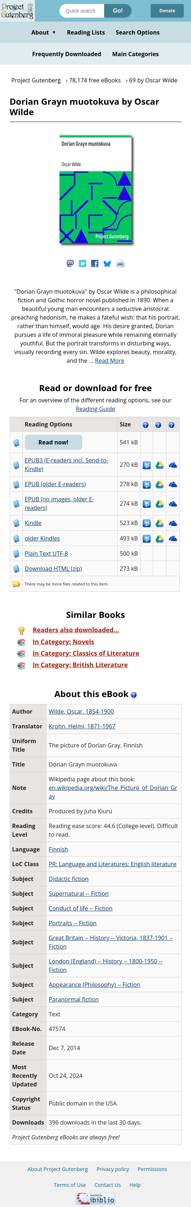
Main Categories (135, 54)
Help (135, 1184)
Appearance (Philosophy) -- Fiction (94, 985)
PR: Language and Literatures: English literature (112, 864)
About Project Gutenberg (57, 1169)
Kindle (33, 523)
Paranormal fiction (74, 999)
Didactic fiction (68, 879)
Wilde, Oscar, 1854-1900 (81, 711)
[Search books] (81, 11)
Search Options (138, 32)
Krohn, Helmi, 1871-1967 (82, 726)
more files (61, 584)
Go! (118, 11)
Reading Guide (95, 409)
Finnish (58, 849)
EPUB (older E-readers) (55, 484)
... (107, 361)
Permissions (152, 1169)
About (43, 32)
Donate (167, 11)
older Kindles (42, 538)
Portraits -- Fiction (73, 923)
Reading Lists (86, 32)
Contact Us (107, 1184)
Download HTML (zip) (53, 569)
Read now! (53, 442)
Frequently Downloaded (66, 54)
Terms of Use (70, 1184)
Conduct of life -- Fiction (80, 908)
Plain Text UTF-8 (46, 553)
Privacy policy (113, 1169)
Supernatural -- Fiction (78, 894)
